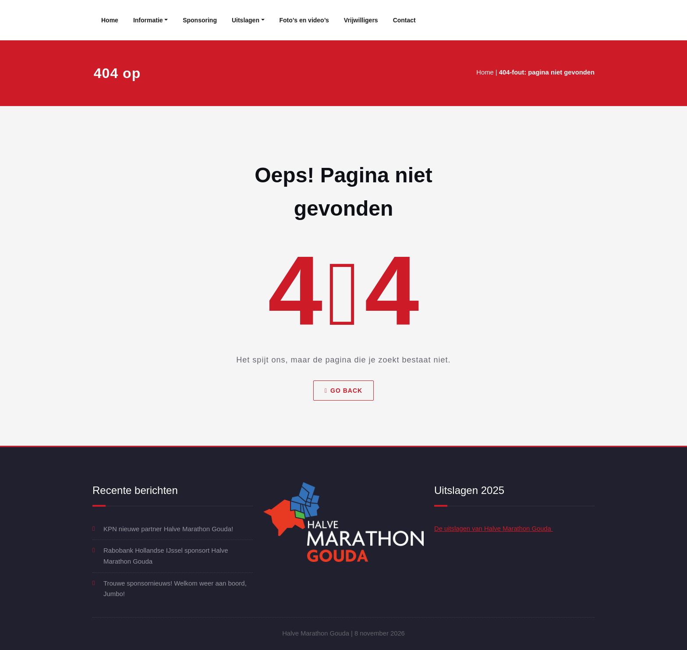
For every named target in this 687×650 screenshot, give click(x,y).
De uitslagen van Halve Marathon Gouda (494, 529)
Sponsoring (200, 20)
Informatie (148, 20)
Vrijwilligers (361, 20)
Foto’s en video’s (304, 20)
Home (109, 20)
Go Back (343, 390)
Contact (404, 20)
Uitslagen (245, 20)
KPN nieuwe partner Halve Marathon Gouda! (168, 529)
